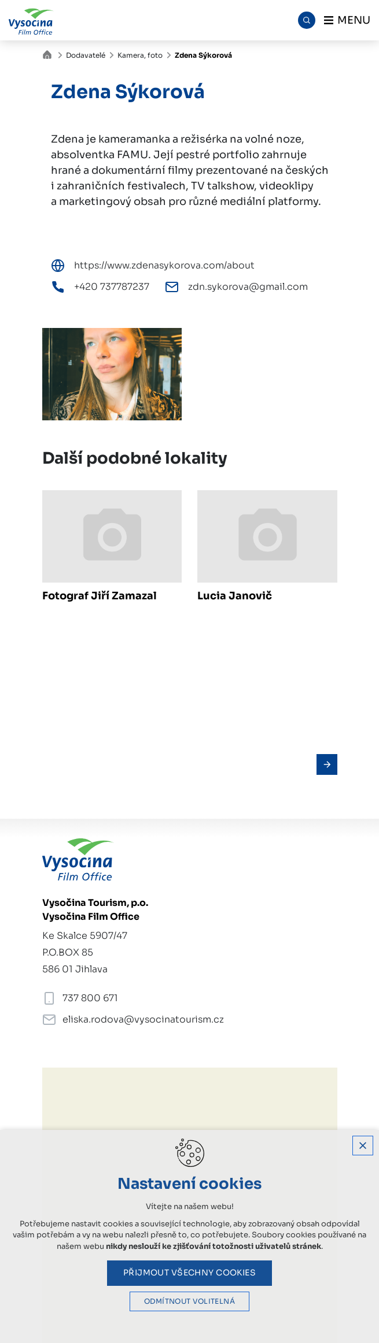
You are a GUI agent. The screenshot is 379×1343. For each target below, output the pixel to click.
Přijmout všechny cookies (189, 1272)
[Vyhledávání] (306, 20)
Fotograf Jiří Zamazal (99, 596)
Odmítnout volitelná (189, 1301)
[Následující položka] (327, 764)
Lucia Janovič (234, 596)
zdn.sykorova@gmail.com (248, 287)
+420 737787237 (111, 287)
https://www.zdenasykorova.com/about (164, 265)
